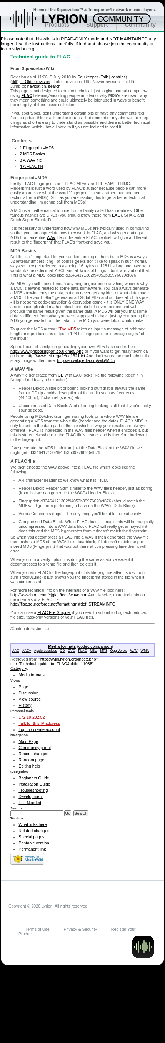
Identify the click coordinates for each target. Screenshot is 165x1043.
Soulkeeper (87, 77)
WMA (145, 651)
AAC (15, 651)
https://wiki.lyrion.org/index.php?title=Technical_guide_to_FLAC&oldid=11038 (54, 661)
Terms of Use (37, 929)
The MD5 (67, 329)
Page (23, 686)
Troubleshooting (33, 790)
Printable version (33, 843)
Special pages (31, 836)
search (54, 86)
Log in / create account (39, 729)
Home (56, 22)
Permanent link (32, 849)
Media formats (62, 646)
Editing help (29, 766)
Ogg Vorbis (118, 651)
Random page (31, 760)
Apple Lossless (45, 651)
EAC (116, 215)
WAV (51, 237)
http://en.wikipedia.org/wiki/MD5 (86, 360)
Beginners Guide (33, 778)
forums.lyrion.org (17, 48)
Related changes (33, 830)
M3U (93, 651)
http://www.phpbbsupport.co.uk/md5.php (46, 351)
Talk (104, 77)
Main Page (28, 741)
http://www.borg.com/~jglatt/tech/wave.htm (48, 594)
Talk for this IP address (39, 723)
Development (30, 796)
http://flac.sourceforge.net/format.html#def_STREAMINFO (62, 604)
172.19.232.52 (31, 717)
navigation (36, 86)
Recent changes (33, 753)
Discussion (28, 693)
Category (18, 668)
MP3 (103, 651)
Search (16, 808)
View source (29, 699)
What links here (32, 824)
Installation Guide (34, 784)
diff (14, 81)
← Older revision (35, 81)
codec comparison (95, 646)
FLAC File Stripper (54, 612)
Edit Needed (29, 802)
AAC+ (26, 651)
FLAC (26, 95)
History (24, 705)
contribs (118, 77)
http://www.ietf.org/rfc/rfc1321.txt (56, 356)
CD (60, 375)
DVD (71, 651)
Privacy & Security (80, 929)
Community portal (34, 747)
